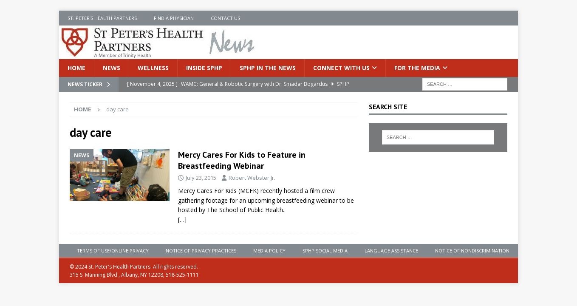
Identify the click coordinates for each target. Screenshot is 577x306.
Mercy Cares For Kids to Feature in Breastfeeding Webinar (241, 160)
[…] (182, 219)
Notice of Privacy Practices (201, 250)
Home (76, 68)
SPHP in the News (268, 68)
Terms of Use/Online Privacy (113, 250)
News (111, 68)
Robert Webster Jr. (252, 177)
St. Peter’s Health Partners (102, 18)
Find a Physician (174, 18)
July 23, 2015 (201, 177)
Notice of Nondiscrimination (472, 250)
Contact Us (225, 18)
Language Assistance (391, 250)
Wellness (153, 68)
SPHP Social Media (325, 250)
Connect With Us (341, 68)
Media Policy (269, 250)
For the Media (417, 68)
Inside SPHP (204, 68)
